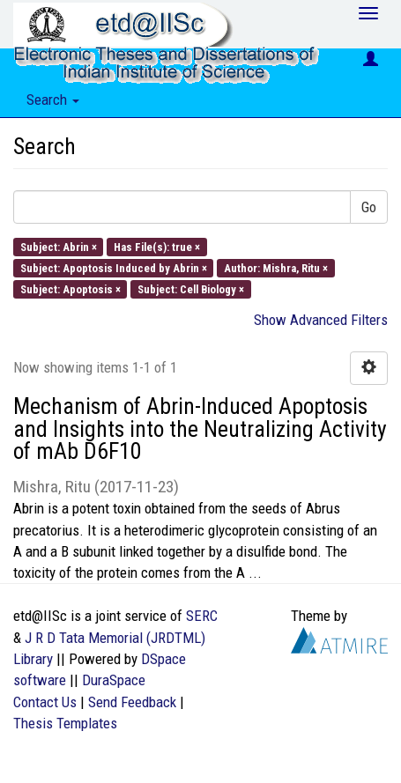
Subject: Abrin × (58, 246)
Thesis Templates (65, 723)
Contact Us (45, 702)
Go (368, 207)
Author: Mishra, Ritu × (276, 267)
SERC (202, 615)
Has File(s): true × (157, 246)
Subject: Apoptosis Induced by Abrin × (113, 267)
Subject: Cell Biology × (190, 289)
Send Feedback (132, 702)
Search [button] (52, 99)
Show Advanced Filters (321, 320)
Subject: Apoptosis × (70, 289)
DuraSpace (113, 680)
